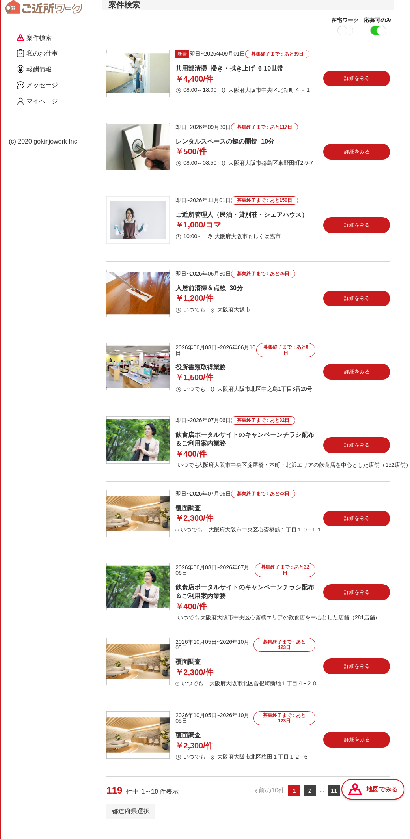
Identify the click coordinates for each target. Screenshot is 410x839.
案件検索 (34, 37)
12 (349, 802)
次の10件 (372, 801)
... (321, 801)
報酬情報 (34, 69)
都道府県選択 (131, 822)
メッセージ (37, 85)
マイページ (37, 101)
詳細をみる (357, 90)
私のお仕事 (37, 53)
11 (334, 802)
